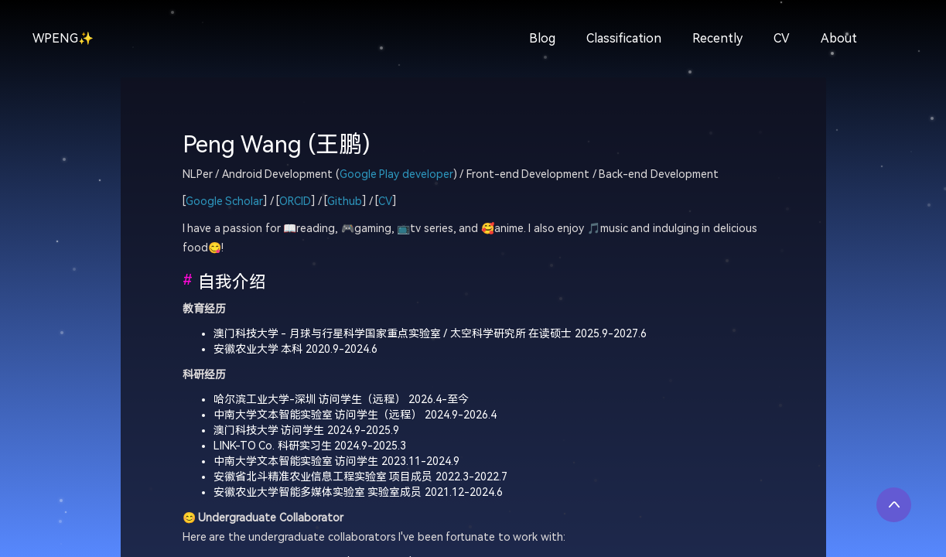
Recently (717, 38)
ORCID (295, 201)
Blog (542, 38)
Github (344, 201)
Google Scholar (225, 201)
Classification (623, 38)
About (839, 38)
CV (782, 38)
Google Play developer (396, 174)
